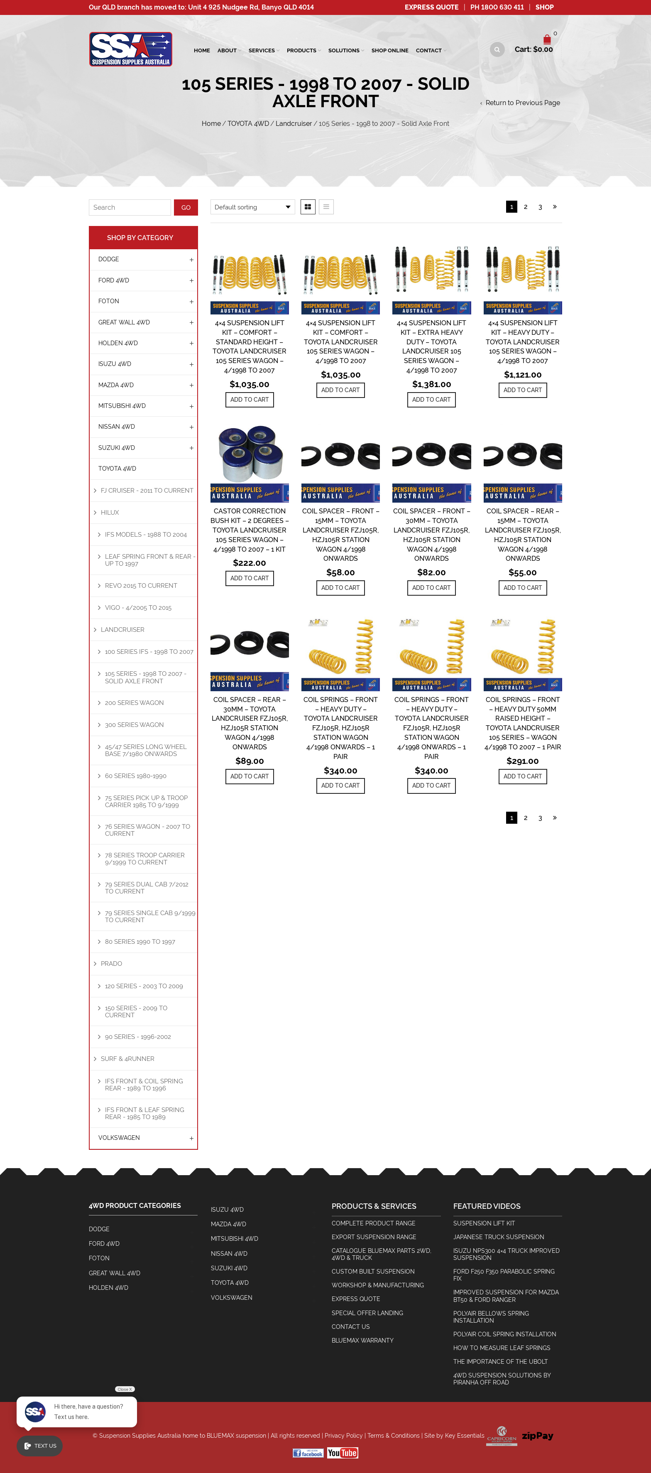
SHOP (545, 7)
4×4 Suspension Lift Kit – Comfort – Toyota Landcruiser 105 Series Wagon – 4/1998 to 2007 (341, 342)
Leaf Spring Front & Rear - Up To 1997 (150, 560)
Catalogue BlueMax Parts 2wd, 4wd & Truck (381, 1254)
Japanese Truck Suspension (498, 1237)
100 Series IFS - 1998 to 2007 (149, 651)
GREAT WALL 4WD (124, 322)
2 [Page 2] (526, 207)
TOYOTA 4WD (248, 124)
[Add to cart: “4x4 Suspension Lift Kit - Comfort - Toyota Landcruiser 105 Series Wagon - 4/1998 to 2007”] (340, 390)
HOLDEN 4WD (118, 343)
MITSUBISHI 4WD (122, 406)
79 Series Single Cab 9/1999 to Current (150, 916)
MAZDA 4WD (116, 385)
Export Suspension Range (374, 1237)
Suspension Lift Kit (484, 1223)
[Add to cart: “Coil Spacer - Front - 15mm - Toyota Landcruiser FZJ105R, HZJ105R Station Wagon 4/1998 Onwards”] (340, 588)
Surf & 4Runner (127, 1058)
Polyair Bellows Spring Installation (491, 1317)
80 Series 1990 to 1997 (140, 941)
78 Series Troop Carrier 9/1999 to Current (145, 859)
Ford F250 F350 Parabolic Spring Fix (504, 1275)
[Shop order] (252, 206)
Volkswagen (119, 1137)
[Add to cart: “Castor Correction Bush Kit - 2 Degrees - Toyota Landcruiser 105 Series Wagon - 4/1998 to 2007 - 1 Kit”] (249, 578)
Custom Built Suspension (373, 1271)
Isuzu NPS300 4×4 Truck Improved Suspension (506, 1254)
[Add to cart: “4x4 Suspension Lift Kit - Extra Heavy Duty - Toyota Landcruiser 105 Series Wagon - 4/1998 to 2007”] (431, 400)
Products (301, 50)
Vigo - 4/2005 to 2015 (138, 607)
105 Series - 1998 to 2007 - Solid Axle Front (145, 677)
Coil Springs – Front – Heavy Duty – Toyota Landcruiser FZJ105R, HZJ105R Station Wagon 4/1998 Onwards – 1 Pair (340, 728)
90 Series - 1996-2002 (138, 1036)
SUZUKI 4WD (116, 447)
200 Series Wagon (134, 702)
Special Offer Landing (367, 1313)
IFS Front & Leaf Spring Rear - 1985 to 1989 (144, 1113)
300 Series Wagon (134, 724)
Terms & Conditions (393, 1435)
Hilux (110, 512)
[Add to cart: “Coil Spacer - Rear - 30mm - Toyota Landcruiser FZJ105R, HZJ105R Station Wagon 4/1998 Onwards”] (249, 776)
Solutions (344, 50)
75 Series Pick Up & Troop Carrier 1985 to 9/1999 (146, 801)
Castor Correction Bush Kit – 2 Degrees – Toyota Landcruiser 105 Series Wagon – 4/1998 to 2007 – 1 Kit (249, 530)
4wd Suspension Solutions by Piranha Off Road (502, 1379)
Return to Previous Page (523, 103)
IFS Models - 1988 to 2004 (146, 534)
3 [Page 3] (540, 207)
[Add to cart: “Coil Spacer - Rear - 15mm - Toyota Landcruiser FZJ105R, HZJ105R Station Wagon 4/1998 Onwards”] (523, 588)
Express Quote (432, 7)
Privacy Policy (344, 1435)
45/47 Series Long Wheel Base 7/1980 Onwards (146, 750)
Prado (111, 963)
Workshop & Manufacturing (378, 1285)
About (227, 50)
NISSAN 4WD (116, 426)
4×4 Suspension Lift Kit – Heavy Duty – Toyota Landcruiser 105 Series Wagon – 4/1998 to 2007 (523, 342)
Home (202, 50)
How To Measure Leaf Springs (502, 1348)
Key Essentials (465, 1435)
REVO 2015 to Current (141, 585)
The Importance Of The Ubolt (500, 1361)
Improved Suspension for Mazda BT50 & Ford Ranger (506, 1296)
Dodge (108, 259)
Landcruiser (294, 124)
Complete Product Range (374, 1223)
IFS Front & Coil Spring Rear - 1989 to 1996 (144, 1085)
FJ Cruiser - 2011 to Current (147, 490)
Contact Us (351, 1326)
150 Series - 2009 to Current (136, 1011)
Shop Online (390, 50)
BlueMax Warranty (363, 1340)
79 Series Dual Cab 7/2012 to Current (146, 888)
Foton (108, 301)
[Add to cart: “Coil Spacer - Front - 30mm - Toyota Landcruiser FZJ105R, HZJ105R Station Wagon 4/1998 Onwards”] (431, 588)
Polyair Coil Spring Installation (504, 1334)
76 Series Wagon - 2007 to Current (147, 830)
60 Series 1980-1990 (135, 775)
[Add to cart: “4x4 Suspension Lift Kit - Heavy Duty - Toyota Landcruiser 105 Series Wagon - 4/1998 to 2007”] (523, 390)
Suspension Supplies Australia (140, 1435)
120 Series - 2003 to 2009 (144, 985)
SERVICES (262, 50)
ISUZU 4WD (114, 364)
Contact (429, 50)
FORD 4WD (113, 280)
